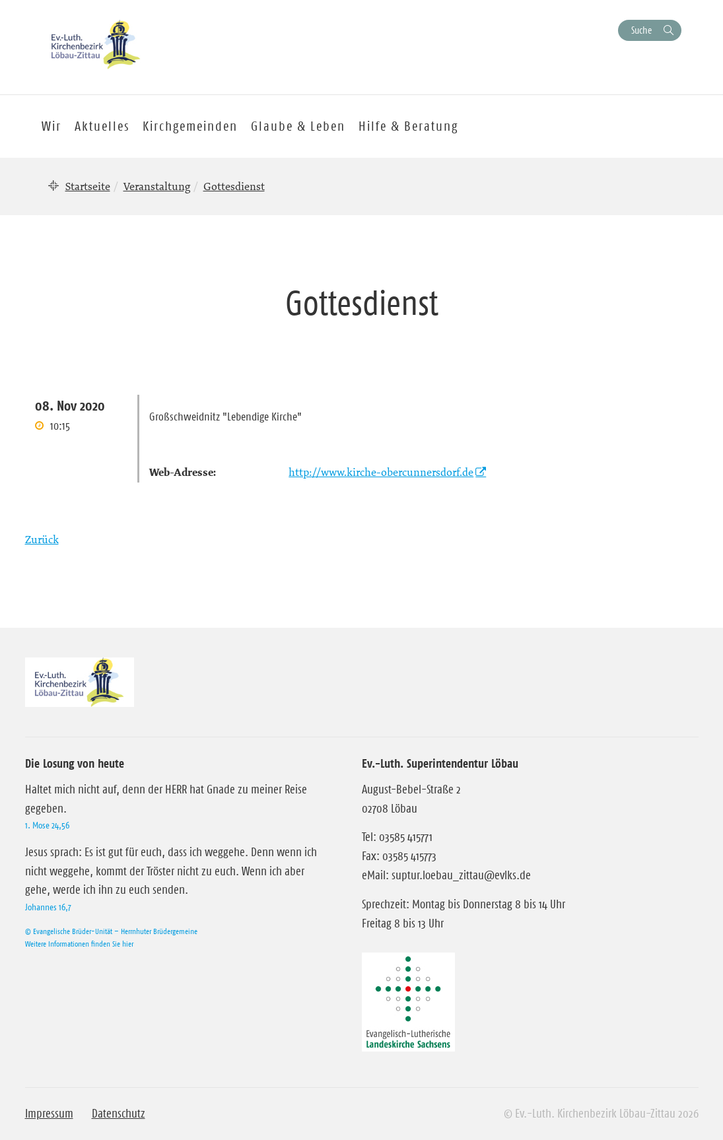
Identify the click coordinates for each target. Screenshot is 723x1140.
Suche (641, 30)
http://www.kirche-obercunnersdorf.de (381, 472)
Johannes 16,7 (48, 907)
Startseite (87, 186)
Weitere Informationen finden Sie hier (79, 944)
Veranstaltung (156, 186)
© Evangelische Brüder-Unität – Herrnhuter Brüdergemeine (111, 931)
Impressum (49, 1113)
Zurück (42, 539)
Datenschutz (118, 1113)
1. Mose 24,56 (47, 825)
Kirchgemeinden (190, 126)
